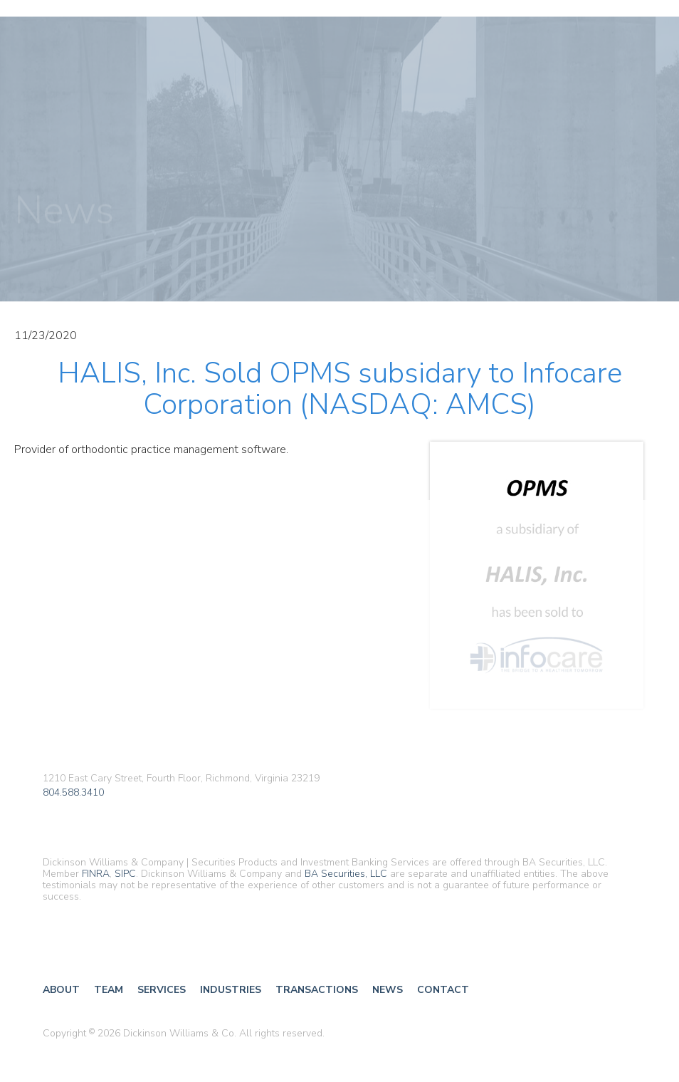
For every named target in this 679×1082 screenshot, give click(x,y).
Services (161, 990)
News (387, 990)
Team (108, 990)
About (61, 990)
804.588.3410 (73, 793)
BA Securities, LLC (346, 873)
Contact (443, 990)
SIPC (125, 873)
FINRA (96, 873)
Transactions (316, 990)
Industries (230, 990)
